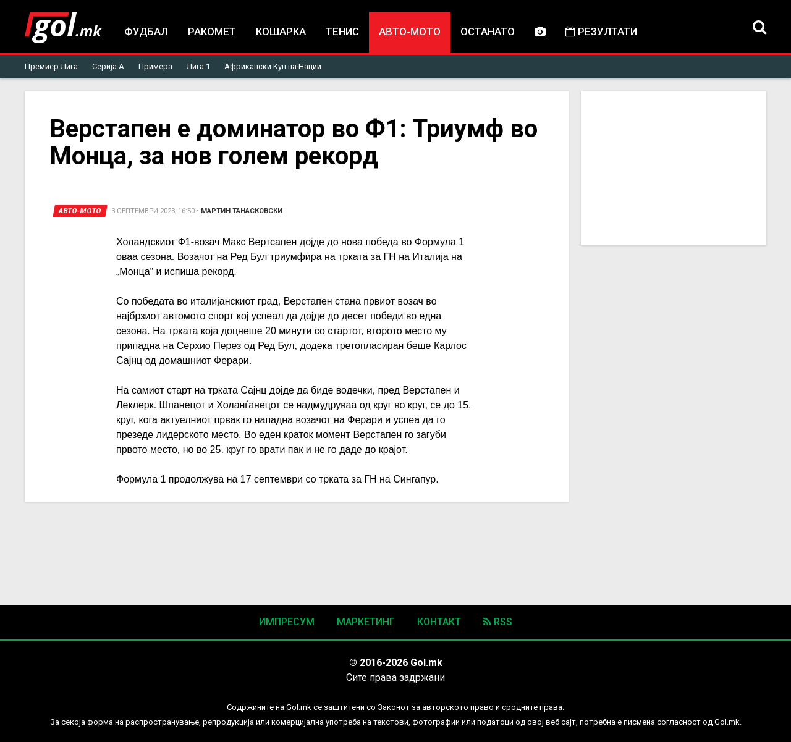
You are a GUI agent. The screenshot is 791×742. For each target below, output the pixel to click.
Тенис (342, 31)
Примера (155, 66)
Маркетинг (366, 622)
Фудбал (146, 31)
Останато (487, 31)
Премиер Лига (51, 66)
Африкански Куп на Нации (272, 66)
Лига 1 (198, 66)
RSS (497, 622)
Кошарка (281, 31)
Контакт (439, 622)
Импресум (287, 622)
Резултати (601, 31)
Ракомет (212, 31)
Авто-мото (410, 31)
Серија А (108, 66)
